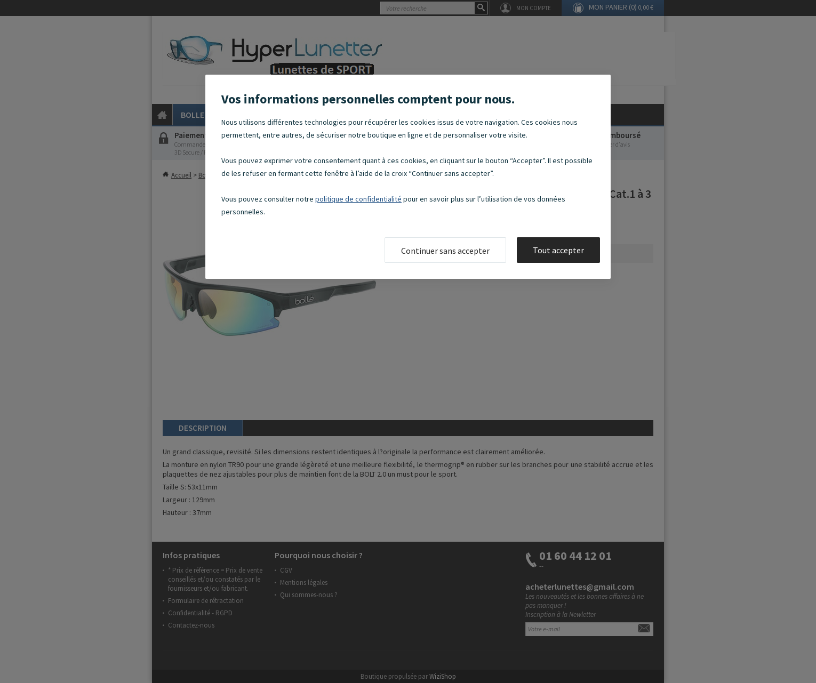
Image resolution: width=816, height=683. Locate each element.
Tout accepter (558, 250)
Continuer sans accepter (445, 250)
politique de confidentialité (358, 199)
